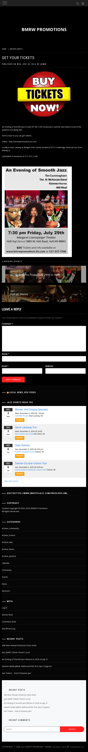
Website (49, 366)
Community (7, 570)
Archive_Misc (7, 542)
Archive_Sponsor (9, 556)
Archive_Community (10, 528)
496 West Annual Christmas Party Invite (19, 645)
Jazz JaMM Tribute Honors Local (16, 652)
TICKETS (19, 420)
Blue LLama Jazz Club (24, 434)
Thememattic (77, 747)
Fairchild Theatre (22, 416)
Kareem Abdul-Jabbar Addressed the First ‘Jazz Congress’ (27, 666)
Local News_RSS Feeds (22, 392)
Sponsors (6, 591)
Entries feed (7, 614)
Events (5, 577)
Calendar (5, 563)
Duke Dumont (22, 445)
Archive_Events (13, 261)
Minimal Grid (59, 747)
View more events (11, 481)
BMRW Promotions (44, 29)
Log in (4, 607)
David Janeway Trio (26, 427)
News (4, 584)
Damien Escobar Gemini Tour (31, 463)
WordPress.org (8, 628)
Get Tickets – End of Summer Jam (16, 673)
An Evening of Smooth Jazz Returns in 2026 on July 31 (25, 659)
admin (43, 64)
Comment (7, 323)
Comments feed (9, 621)
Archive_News (8, 549)
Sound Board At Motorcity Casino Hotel (31, 470)
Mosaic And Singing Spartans (31, 409)
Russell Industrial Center (25, 452)
